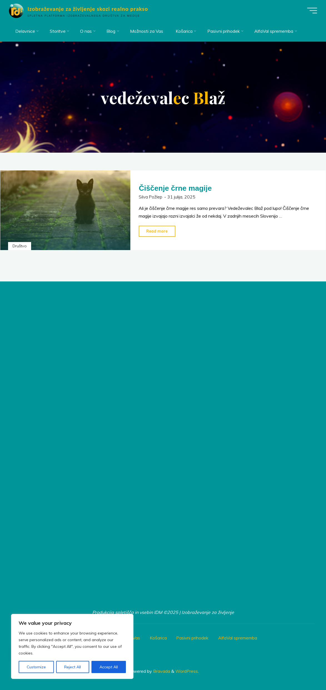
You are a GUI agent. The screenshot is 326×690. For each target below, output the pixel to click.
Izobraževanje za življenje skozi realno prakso (90, 8)
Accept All (108, 666)
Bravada (161, 669)
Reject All (72, 666)
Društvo (20, 244)
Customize (36, 666)
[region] (72, 646)
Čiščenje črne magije (176, 187)
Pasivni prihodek (194, 636)
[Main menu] (310, 10)
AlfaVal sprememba (239, 636)
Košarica (159, 636)
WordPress (186, 669)
